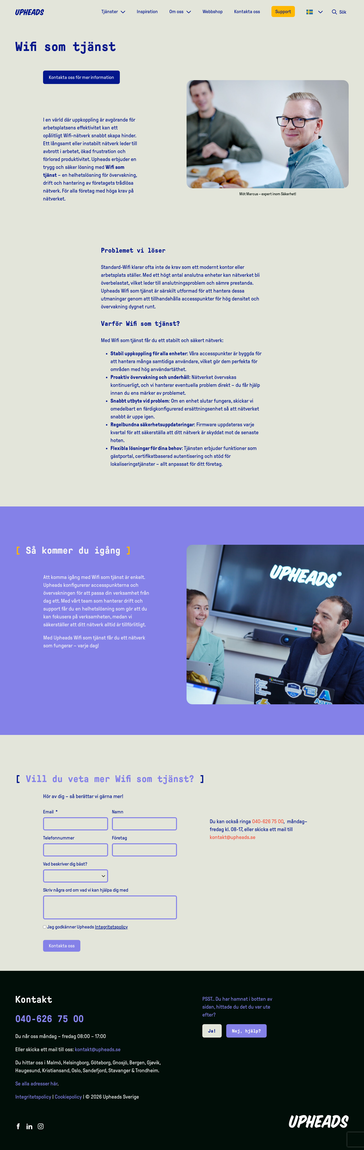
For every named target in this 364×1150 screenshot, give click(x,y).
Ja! (212, 1030)
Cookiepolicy (68, 1097)
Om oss (176, 11)
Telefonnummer (58, 837)
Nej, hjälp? (246, 1030)
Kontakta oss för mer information (81, 77)
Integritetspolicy (111, 926)
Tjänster (110, 11)
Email (50, 811)
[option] (337, 1145)
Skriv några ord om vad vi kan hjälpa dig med (85, 890)
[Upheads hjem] (29, 12)
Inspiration (147, 11)
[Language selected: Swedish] (344, 1146)
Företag (119, 837)
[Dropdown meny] (123, 11)
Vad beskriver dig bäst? (65, 864)
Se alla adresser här (36, 1084)
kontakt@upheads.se (232, 837)
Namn (117, 811)
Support (283, 11)
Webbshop (213, 11)
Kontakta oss (247, 11)
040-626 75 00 (267, 821)
